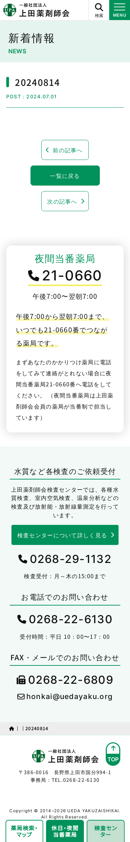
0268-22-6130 (71, 619)
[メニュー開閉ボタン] (119, 10)
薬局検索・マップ (24, 831)
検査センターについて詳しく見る (62, 535)
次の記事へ (62, 201)
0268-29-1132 (71, 559)
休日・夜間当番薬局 (64, 831)
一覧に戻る (65, 175)
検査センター (106, 831)
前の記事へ (68, 150)
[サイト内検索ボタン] (98, 10)
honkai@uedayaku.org (69, 696)
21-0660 (72, 275)
